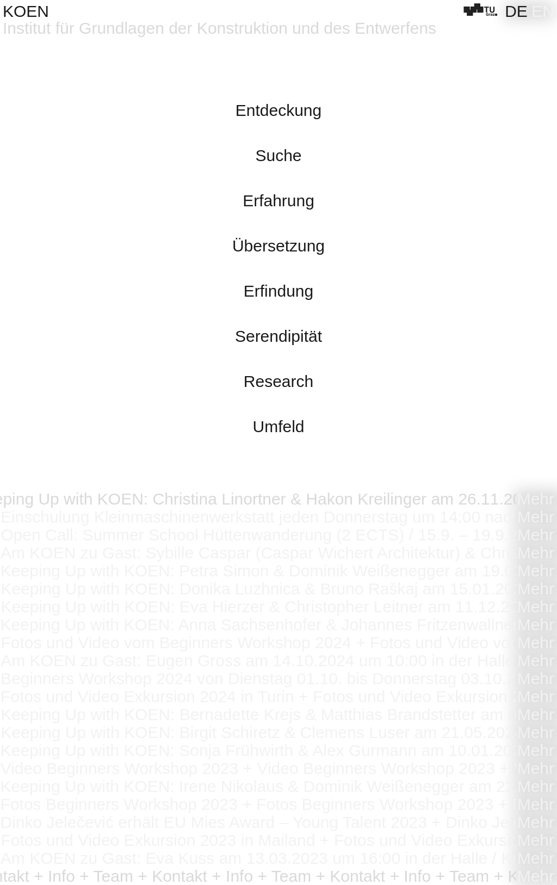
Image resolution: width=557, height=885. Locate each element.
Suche (278, 155)
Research (278, 381)
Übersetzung (278, 246)
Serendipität (278, 336)
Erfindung (278, 291)
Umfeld (278, 426)
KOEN (26, 11)
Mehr (535, 499)
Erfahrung (278, 201)
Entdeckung (278, 110)
